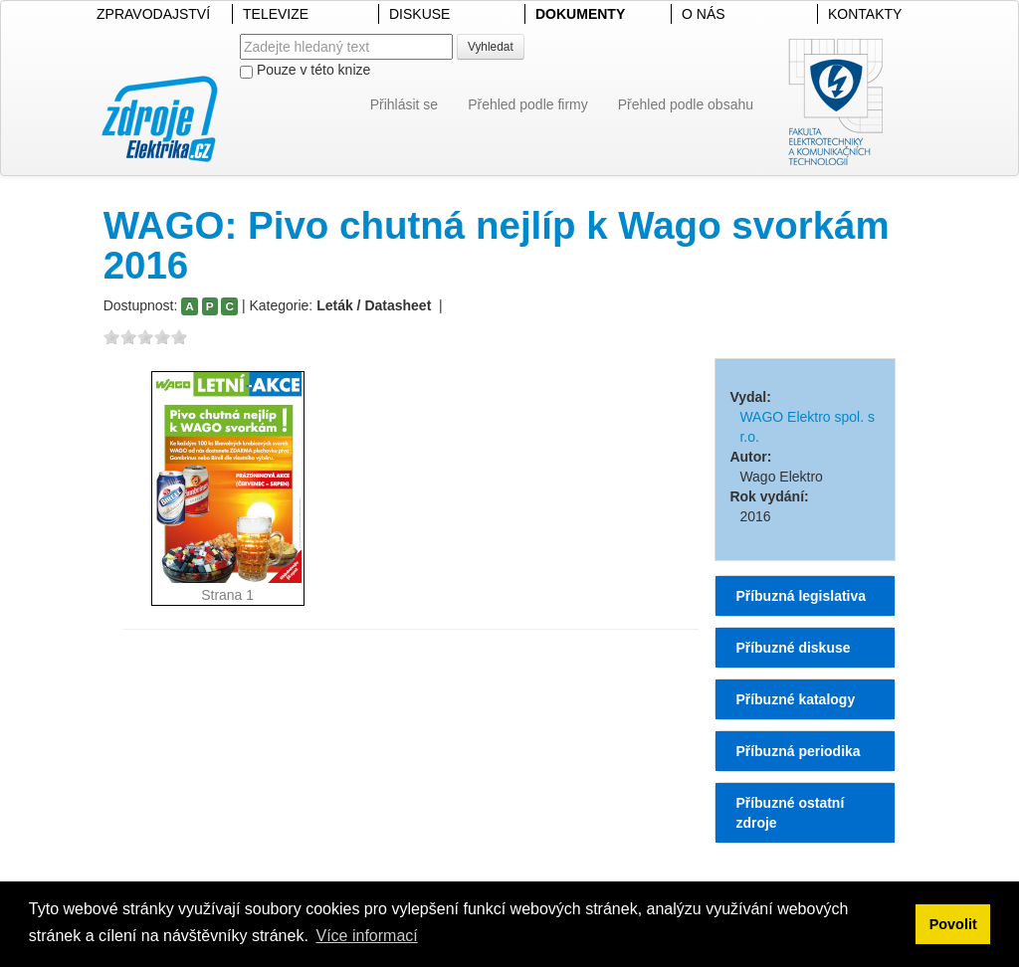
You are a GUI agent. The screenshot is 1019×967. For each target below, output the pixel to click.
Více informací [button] (366, 935)
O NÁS (703, 14)
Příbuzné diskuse (792, 648)
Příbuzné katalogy (795, 699)
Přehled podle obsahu (685, 104)
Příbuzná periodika (797, 751)
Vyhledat (490, 47)
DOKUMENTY (580, 14)
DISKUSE (419, 14)
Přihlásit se (404, 104)
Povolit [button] (953, 924)
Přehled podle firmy (528, 104)
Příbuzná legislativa (800, 596)
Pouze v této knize (305, 70)
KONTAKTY (865, 14)
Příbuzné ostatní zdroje (789, 813)
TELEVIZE (275, 14)
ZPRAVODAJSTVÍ (153, 14)
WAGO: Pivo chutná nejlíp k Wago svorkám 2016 (496, 245)
